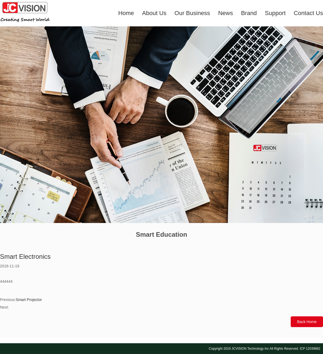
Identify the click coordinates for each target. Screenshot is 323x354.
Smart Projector (29, 300)
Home (126, 13)
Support (275, 13)
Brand (249, 13)
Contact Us (308, 13)
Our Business (192, 13)
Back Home (307, 322)
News (225, 13)
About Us (154, 13)
